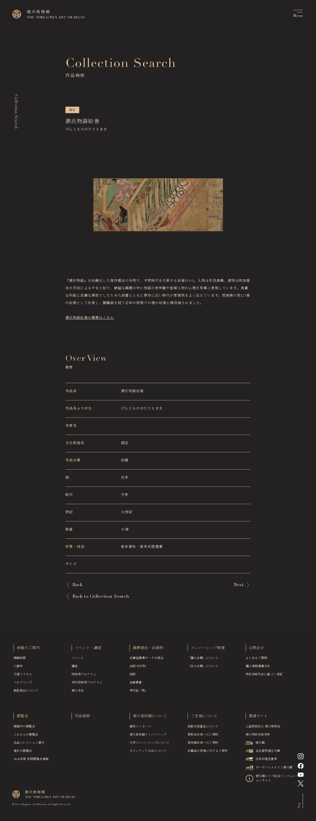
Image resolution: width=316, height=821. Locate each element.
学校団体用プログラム (87, 684)
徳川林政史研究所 (258, 736)
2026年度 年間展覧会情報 (31, 760)
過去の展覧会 (23, 752)
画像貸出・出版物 (148, 650)
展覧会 (22, 718)
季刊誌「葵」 (139, 692)
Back (77, 585)
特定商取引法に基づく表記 (264, 676)
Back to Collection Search (100, 596)
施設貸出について (26, 692)
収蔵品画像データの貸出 (146, 659)
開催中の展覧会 (24, 728)
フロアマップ (23, 684)
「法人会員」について (203, 667)
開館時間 (20, 659)
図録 (133, 676)
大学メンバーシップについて (149, 744)
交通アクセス (23, 676)
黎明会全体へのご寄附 (203, 736)
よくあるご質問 (256, 659)
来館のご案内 (28, 650)
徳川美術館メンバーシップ (148, 736)
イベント (78, 659)
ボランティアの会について (148, 752)
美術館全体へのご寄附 (203, 744)
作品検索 (82, 718)
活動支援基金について (203, 728)
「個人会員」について (203, 659)
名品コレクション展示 (29, 744)
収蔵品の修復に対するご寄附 (208, 752)
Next (239, 585)
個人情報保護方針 (258, 667)
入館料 (18, 667)
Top (299, 807)
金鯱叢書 (136, 684)
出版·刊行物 (138, 667)
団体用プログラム (84, 676)
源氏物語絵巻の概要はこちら (89, 318)
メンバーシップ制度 (208, 650)
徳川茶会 (78, 692)
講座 (75, 667)
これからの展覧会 (26, 736)
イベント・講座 (88, 650)
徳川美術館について (150, 718)
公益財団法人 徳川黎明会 (263, 728)
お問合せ (256, 650)
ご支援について (204, 718)
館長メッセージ (140, 728)
